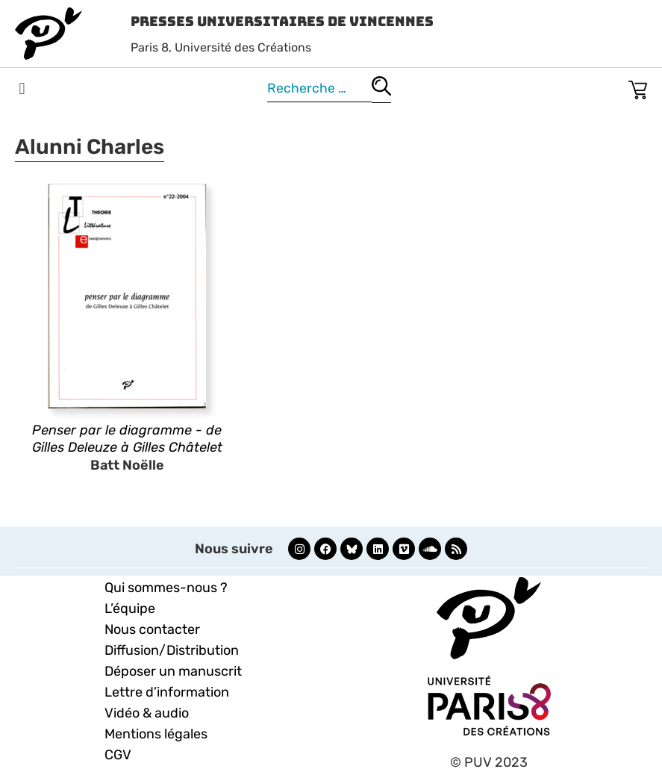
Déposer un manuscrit (173, 671)
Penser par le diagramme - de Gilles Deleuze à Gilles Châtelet (127, 438)
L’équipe (129, 608)
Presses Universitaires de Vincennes (282, 21)
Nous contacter (152, 629)
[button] (22, 89)
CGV (117, 755)
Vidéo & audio (146, 713)
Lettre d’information (166, 692)
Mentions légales (155, 734)
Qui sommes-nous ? (166, 587)
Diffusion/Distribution (171, 650)
